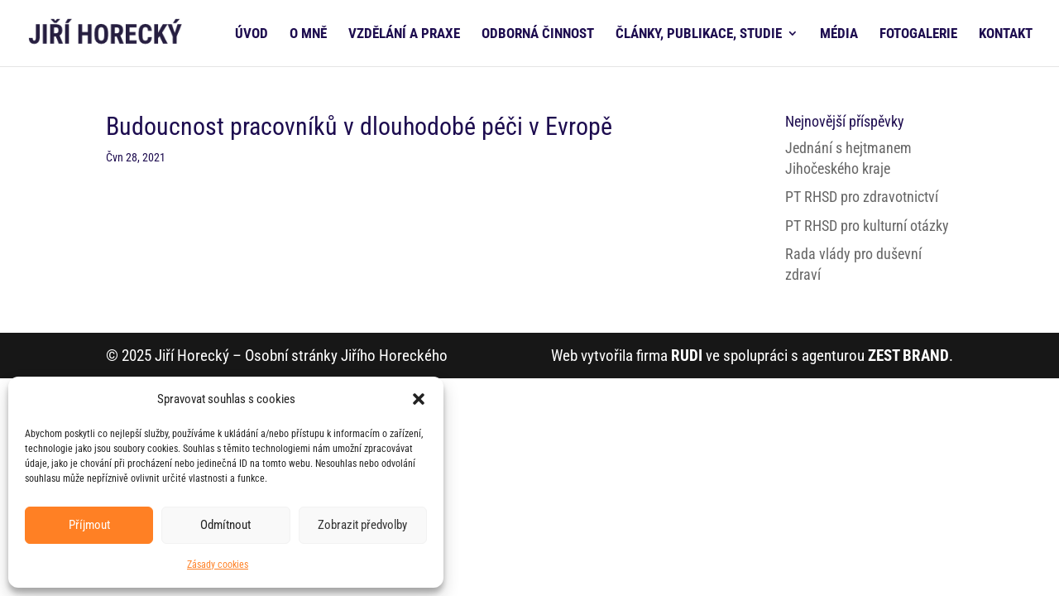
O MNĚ (308, 34)
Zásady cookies (217, 564)
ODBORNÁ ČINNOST (538, 34)
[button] (418, 399)
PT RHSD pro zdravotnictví (861, 196)
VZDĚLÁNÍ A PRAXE (404, 34)
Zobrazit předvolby (362, 524)
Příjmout (89, 524)
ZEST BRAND (908, 355)
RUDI (686, 355)
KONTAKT (1006, 34)
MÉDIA (839, 34)
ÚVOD (251, 34)
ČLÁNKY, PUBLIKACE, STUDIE (699, 34)
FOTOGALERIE (918, 34)
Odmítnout (225, 524)
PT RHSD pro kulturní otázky (867, 225)
